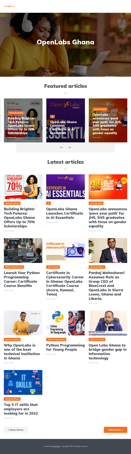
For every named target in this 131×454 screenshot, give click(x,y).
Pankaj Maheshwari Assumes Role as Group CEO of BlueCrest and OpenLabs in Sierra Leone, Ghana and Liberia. (107, 286)
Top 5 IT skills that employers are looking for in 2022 (21, 408)
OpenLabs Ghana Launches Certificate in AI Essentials (63, 127)
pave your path (100, 109)
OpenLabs (56, 446)
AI (52, 116)
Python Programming (13, 267)
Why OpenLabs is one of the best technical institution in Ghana (22, 351)
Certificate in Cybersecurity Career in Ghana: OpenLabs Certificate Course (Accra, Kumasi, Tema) (65, 283)
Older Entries (114, 430)
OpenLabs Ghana (16, 113)
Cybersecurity (53, 267)
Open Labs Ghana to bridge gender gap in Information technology (108, 351)
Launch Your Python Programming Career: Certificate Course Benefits (22, 279)
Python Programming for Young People (65, 347)
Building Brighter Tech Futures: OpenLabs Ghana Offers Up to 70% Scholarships (21, 125)
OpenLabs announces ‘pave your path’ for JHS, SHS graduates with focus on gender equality (107, 124)
